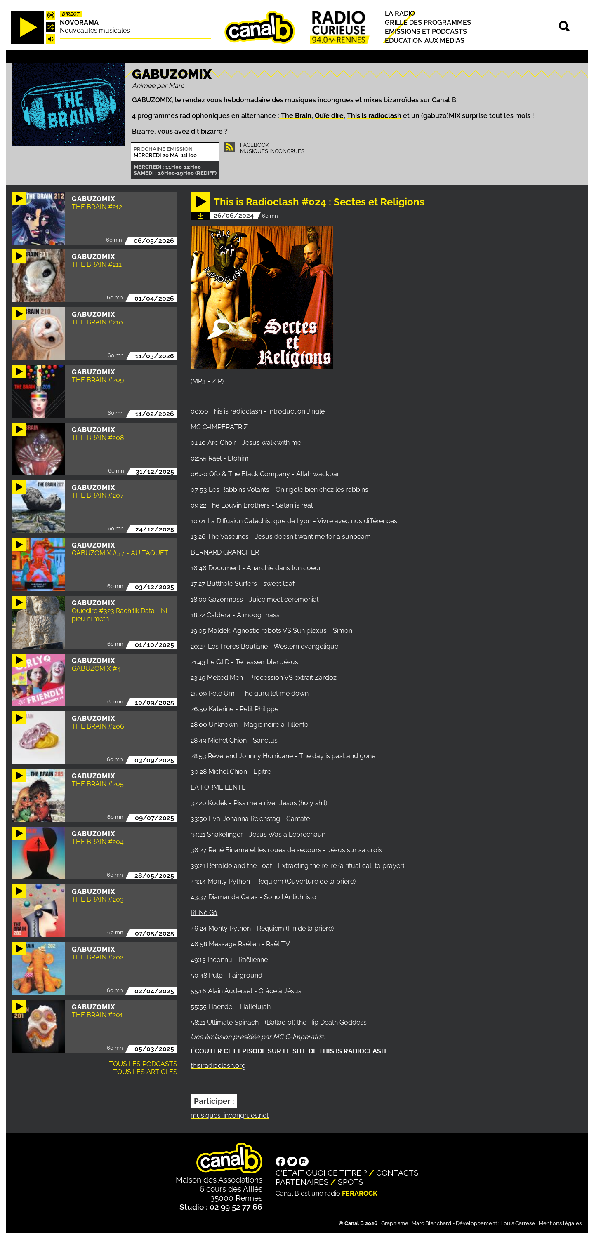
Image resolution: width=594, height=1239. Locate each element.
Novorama (79, 22)
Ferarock (359, 1193)
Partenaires (302, 1181)
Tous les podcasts (143, 1064)
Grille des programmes (428, 22)
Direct (71, 14)
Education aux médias (424, 41)
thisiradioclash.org (218, 1066)
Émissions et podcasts (426, 31)
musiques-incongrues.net (230, 1115)
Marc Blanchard (431, 1223)
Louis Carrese (517, 1223)
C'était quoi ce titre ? (321, 1172)
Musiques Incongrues (272, 151)
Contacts (397, 1172)
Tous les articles (145, 1072)
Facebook (254, 145)
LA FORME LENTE (218, 787)
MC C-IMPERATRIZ (219, 427)
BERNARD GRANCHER (225, 552)
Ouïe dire (329, 116)
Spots (350, 1181)
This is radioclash (374, 116)
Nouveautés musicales (95, 30)
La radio (400, 13)
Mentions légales (560, 1223)
